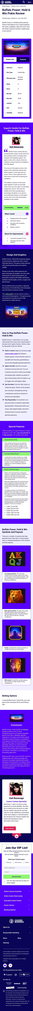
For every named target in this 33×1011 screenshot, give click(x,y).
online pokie (9, 294)
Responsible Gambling (17, 932)
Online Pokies (6, 6)
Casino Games (17, 905)
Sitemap (6, 943)
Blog (19, 938)
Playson (25, 729)
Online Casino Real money (13, 896)
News (5, 938)
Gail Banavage (16, 147)
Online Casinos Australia (17, 891)
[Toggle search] (24, 2)
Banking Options (17, 909)
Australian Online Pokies (17, 900)
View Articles (10, 828)
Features (23, 59)
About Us (17, 927)
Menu (29, 2)
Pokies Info (10, 59)
